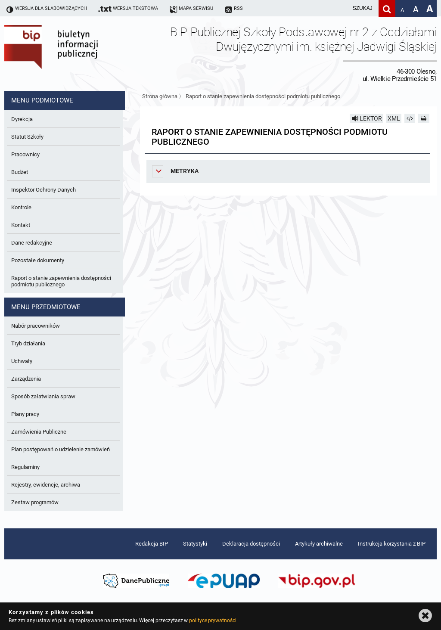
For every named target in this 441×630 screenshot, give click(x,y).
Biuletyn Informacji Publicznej (75, 53)
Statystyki (195, 543)
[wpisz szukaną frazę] (341, 8)
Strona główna (159, 96)
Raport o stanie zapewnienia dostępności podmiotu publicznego (263, 96)
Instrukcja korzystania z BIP (391, 543)
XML (394, 118)
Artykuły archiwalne (319, 543)
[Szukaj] (387, 8)
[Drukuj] (423, 118)
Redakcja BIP (151, 543)
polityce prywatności (212, 621)
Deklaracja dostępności (251, 543)
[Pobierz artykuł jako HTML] (410, 118)
